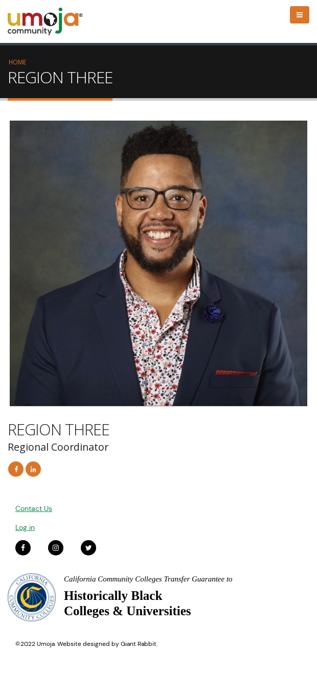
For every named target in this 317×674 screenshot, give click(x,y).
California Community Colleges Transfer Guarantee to (148, 579)
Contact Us (33, 508)
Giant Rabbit (138, 644)
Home (17, 62)
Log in (25, 527)
